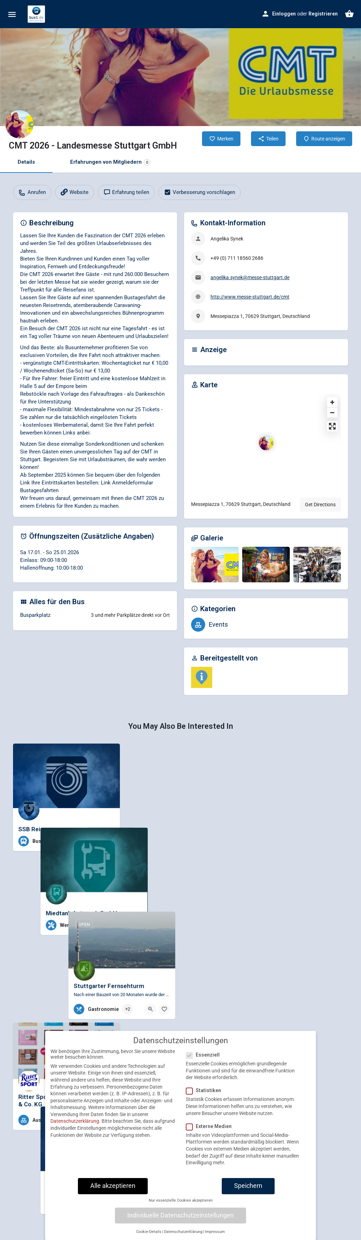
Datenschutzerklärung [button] (183, 1236)
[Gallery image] (215, 564)
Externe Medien (211, 1130)
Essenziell (205, 1059)
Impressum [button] (215, 1236)
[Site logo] (37, 14)
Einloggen (284, 14)
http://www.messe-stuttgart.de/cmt (249, 297)
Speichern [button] (248, 1190)
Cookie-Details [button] (148, 1236)
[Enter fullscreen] (332, 426)
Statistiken (206, 1094)
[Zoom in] (332, 402)
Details (26, 162)
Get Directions (320, 504)
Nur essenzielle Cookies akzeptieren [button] (181, 1204)
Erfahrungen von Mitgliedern (110, 162)
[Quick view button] (95, 841)
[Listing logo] (19, 124)
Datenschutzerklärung (74, 1125)
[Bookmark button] (109, 841)
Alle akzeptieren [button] (112, 1190)
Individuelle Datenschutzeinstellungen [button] (180, 1219)
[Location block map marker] (266, 443)
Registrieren (323, 14)
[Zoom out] (332, 412)
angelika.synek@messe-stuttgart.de (249, 277)
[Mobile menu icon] (12, 14)
